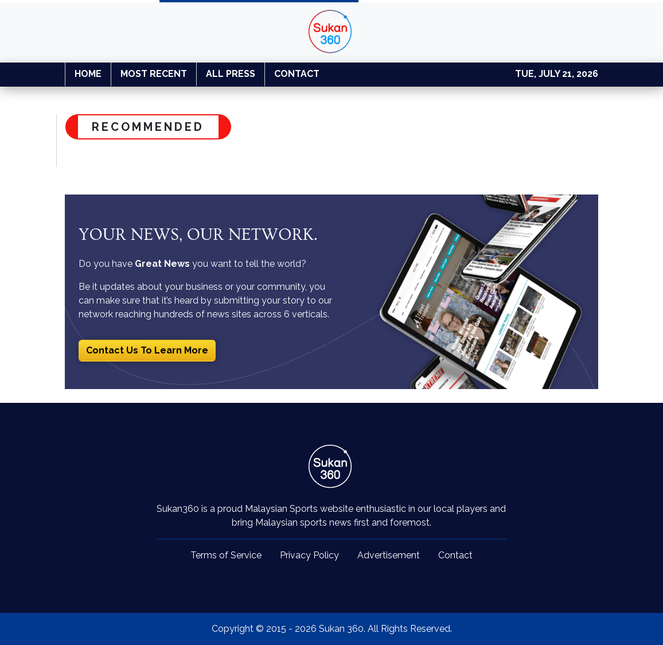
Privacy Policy (309, 555)
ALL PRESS (230, 73)
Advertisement (388, 555)
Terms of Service (226, 555)
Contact (455, 555)
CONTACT (296, 73)
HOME (88, 73)
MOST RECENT (153, 73)
